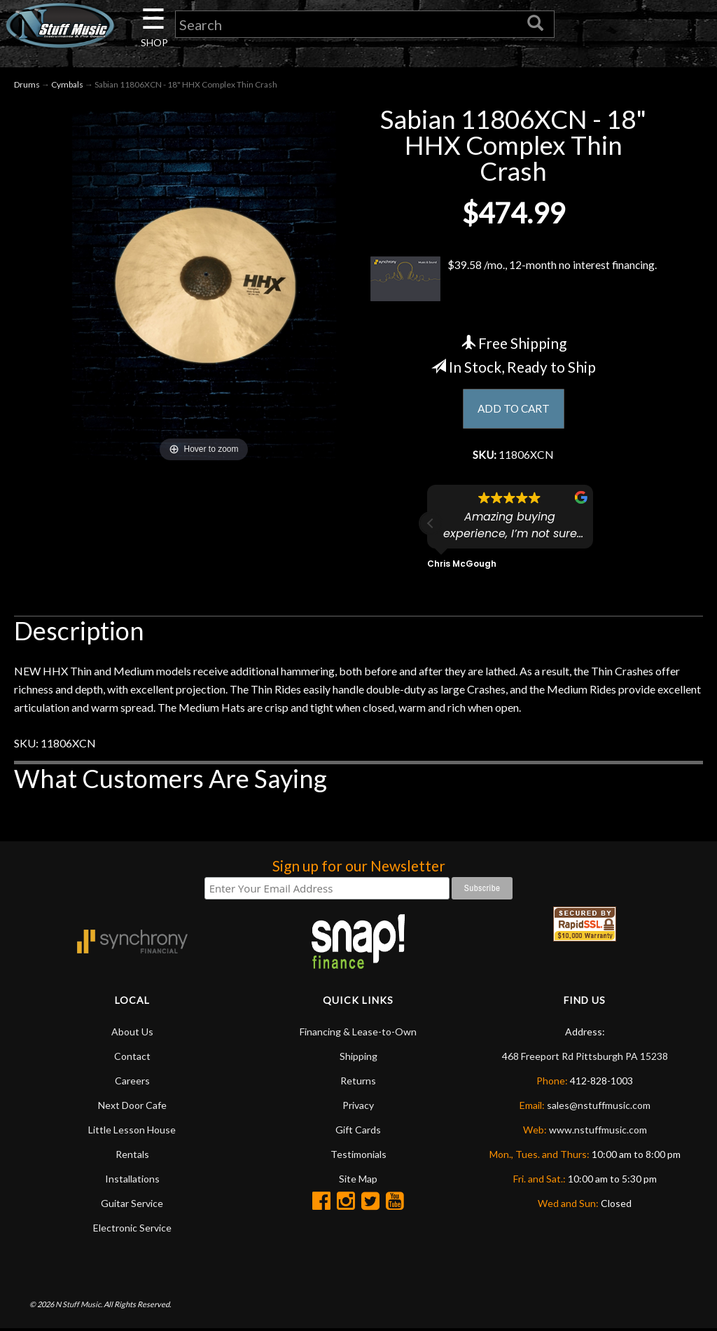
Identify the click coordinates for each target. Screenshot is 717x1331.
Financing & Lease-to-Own (358, 1034)
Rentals (132, 1156)
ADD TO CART (513, 409)
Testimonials (358, 1156)
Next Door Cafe (132, 1107)
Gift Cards (358, 1132)
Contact (132, 1058)
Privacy (358, 1107)
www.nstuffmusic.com (598, 1132)
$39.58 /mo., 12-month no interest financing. (513, 280)
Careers (132, 1083)
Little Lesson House (132, 1132)
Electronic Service (132, 1230)
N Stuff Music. (78, 1306)
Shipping (358, 1058)
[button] (430, 525)
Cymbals (67, 85)
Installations (132, 1181)
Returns (358, 1083)
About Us (132, 1034)
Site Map (358, 1181)
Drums (27, 85)
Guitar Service (132, 1205)
